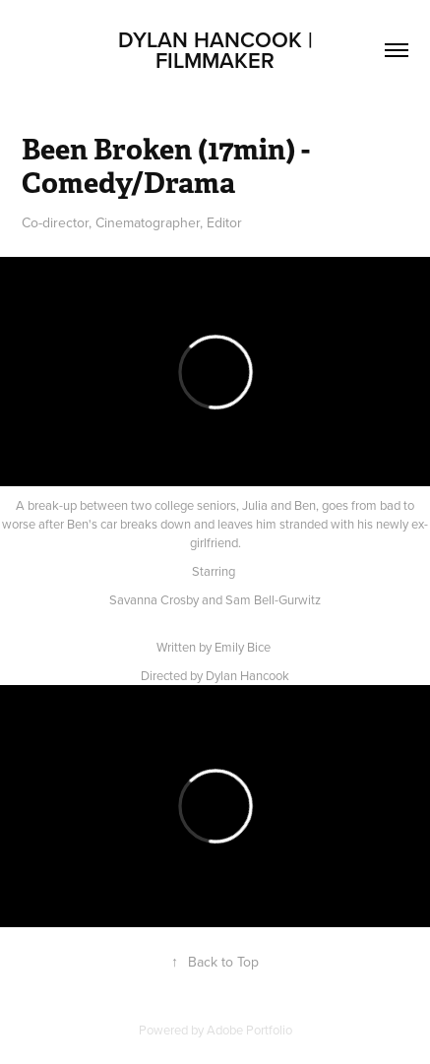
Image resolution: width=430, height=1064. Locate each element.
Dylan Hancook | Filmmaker (218, 50)
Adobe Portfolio (249, 1029)
